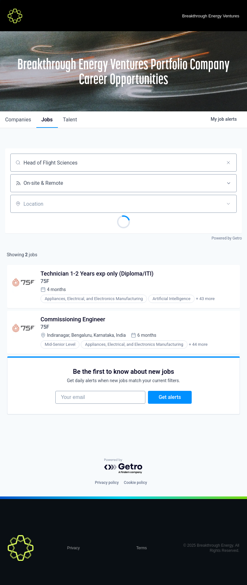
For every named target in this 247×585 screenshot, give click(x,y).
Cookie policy (135, 483)
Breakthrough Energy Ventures (210, 16)
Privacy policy (107, 483)
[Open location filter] (228, 204)
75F (45, 281)
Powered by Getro (227, 238)
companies (18, 120)
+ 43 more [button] (205, 299)
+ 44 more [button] (198, 344)
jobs (47, 120)
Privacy (73, 548)
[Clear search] (228, 163)
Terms (141, 548)
